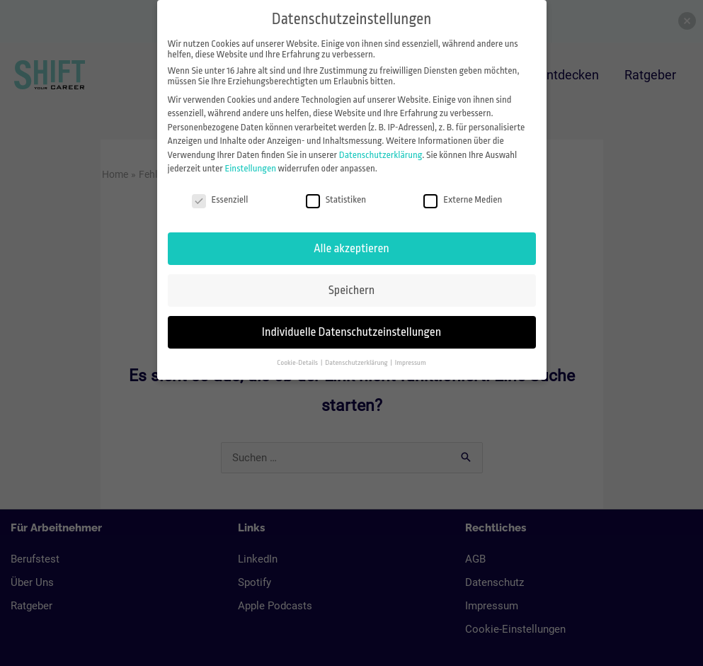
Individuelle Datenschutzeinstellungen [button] (351, 332)
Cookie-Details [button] (298, 362)
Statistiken (336, 199)
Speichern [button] (351, 290)
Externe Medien (462, 199)
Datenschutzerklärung (381, 154)
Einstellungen (250, 168)
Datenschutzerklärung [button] (357, 362)
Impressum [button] (410, 362)
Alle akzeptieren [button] (351, 248)
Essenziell (220, 199)
